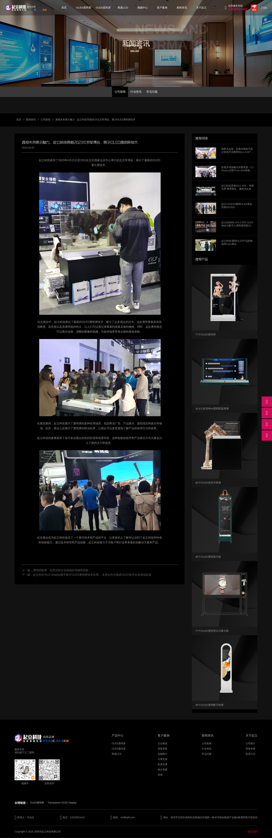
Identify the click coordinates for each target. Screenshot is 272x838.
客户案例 (162, 7)
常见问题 (152, 91)
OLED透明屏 (83, 7)
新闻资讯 (182, 7)
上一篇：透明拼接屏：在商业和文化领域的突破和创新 (55, 570)
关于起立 (201, 7)
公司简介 (250, 743)
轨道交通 (162, 764)
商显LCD (123, 7)
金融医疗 (162, 754)
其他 (160, 775)
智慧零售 (162, 749)
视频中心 (142, 7)
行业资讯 (136, 91)
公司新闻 (119, 91)
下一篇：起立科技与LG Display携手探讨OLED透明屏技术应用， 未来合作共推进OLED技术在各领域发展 (86, 575)
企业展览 (162, 743)
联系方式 (250, 754)
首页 (64, 7)
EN (265, 7)
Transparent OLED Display (62, 803)
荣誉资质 (250, 749)
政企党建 (162, 769)
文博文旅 (162, 759)
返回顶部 (252, 832)
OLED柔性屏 (103, 7)
